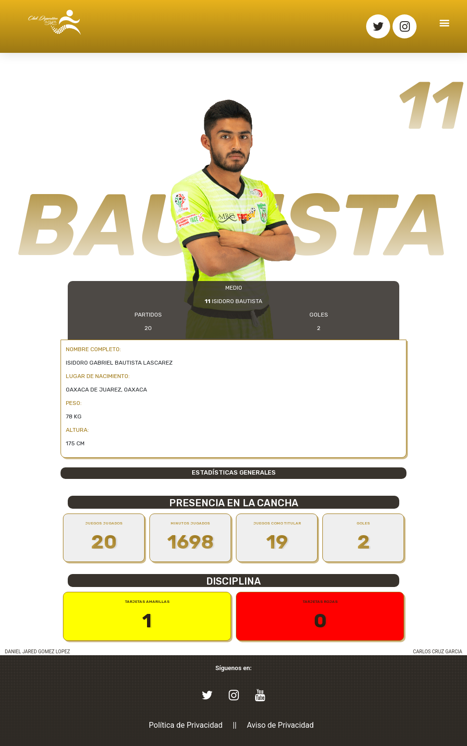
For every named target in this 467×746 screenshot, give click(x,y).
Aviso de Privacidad (280, 725)
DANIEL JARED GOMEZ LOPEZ (37, 651)
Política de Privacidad (185, 725)
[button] (445, 22)
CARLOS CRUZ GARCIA (437, 651)
